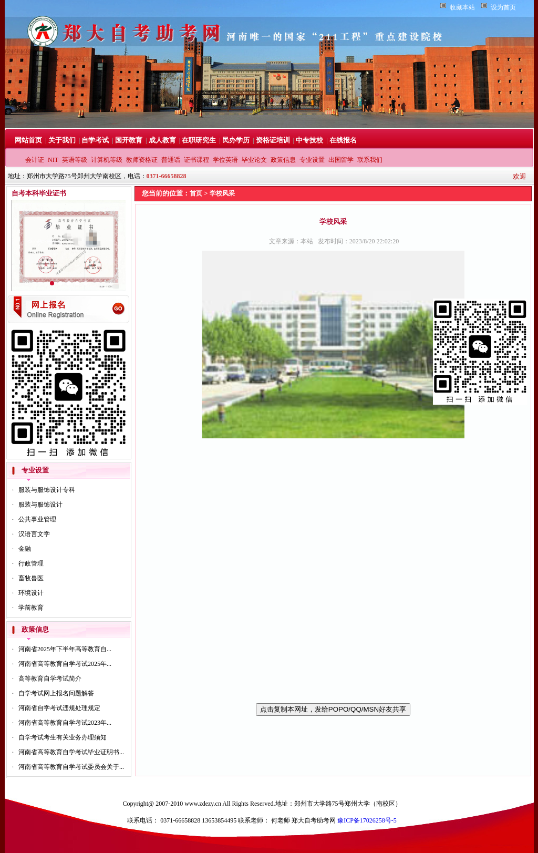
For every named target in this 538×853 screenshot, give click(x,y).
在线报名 (343, 140)
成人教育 (162, 140)
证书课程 (196, 159)
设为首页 (503, 7)
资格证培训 (273, 140)
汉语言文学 (34, 534)
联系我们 (369, 159)
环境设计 (31, 593)
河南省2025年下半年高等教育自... (64, 649)
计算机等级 (106, 159)
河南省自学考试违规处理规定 (59, 708)
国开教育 (128, 140)
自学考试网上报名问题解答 (56, 693)
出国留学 (341, 159)
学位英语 (225, 159)
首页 (196, 193)
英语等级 (74, 159)
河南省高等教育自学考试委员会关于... (71, 766)
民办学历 (236, 140)
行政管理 (31, 563)
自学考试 (95, 140)
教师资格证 (142, 159)
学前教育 (31, 607)
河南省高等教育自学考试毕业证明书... (71, 752)
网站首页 (28, 140)
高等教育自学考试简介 (49, 678)
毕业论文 (254, 159)
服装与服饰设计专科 (46, 490)
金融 (24, 548)
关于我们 (62, 140)
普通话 (170, 159)
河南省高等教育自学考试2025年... (64, 663)
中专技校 (309, 140)
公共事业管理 (37, 519)
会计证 (34, 159)
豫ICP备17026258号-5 (367, 820)
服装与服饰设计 (40, 504)
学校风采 (222, 193)
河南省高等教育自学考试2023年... (64, 722)
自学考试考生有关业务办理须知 (62, 737)
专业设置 (312, 159)
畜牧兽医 (31, 578)
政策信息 (283, 159)
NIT (53, 159)
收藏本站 (462, 7)
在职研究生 (199, 140)
